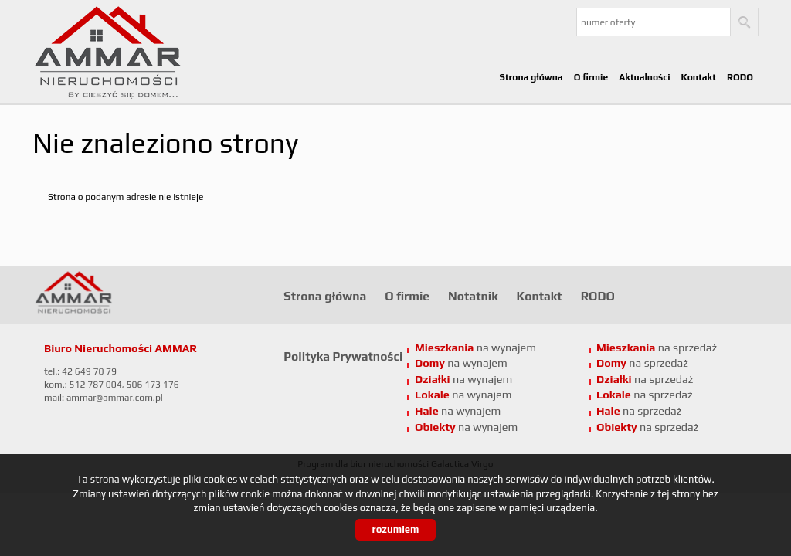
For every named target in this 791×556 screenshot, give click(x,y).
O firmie (591, 77)
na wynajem (463, 394)
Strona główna (530, 77)
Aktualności (644, 77)
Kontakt (698, 77)
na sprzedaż (644, 394)
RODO (740, 77)
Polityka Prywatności (342, 356)
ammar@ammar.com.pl (114, 397)
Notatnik (473, 296)
